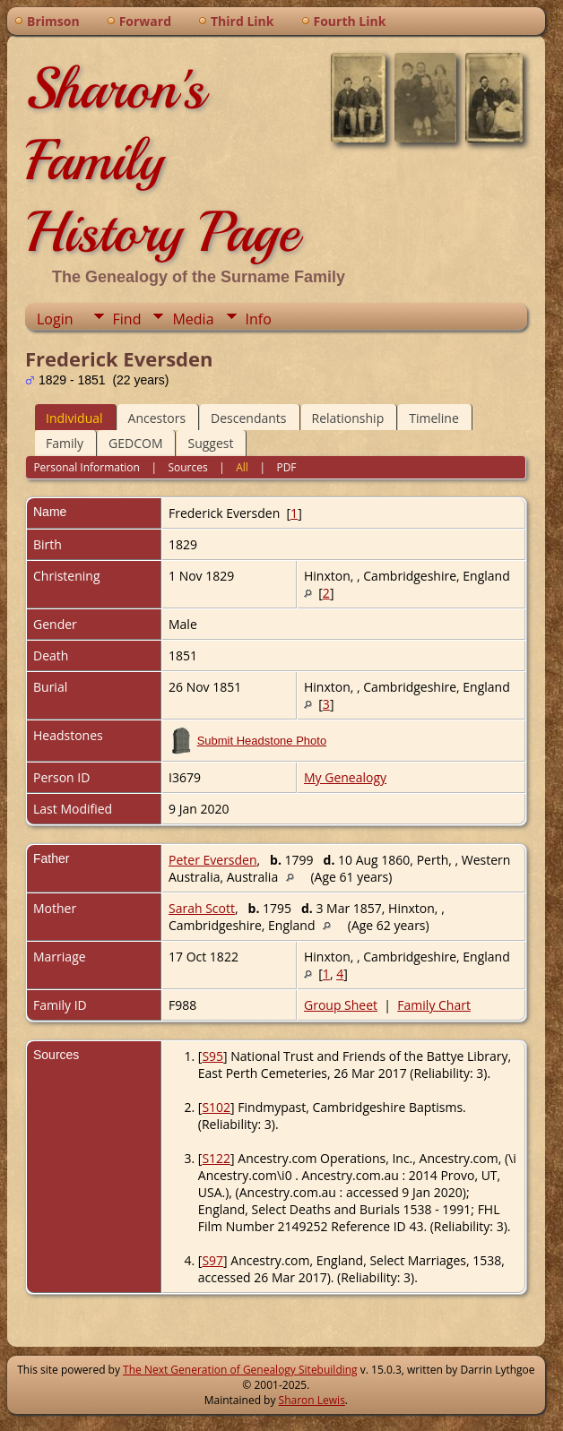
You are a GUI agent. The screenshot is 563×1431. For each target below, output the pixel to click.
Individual (74, 418)
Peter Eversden (213, 859)
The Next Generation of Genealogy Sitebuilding (240, 1369)
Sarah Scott (202, 908)
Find (127, 319)
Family (64, 443)
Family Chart (434, 1004)
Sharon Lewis (312, 1400)
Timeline (434, 418)
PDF (286, 467)
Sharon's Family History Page (162, 160)
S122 (216, 1158)
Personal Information (86, 467)
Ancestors (157, 418)
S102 (216, 1107)
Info (259, 319)
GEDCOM (135, 443)
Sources (187, 467)
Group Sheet (340, 1004)
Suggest (210, 443)
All (242, 467)
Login (55, 319)
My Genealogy (345, 777)
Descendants (248, 418)
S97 (212, 1260)
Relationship (348, 418)
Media (192, 319)
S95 (212, 1056)
